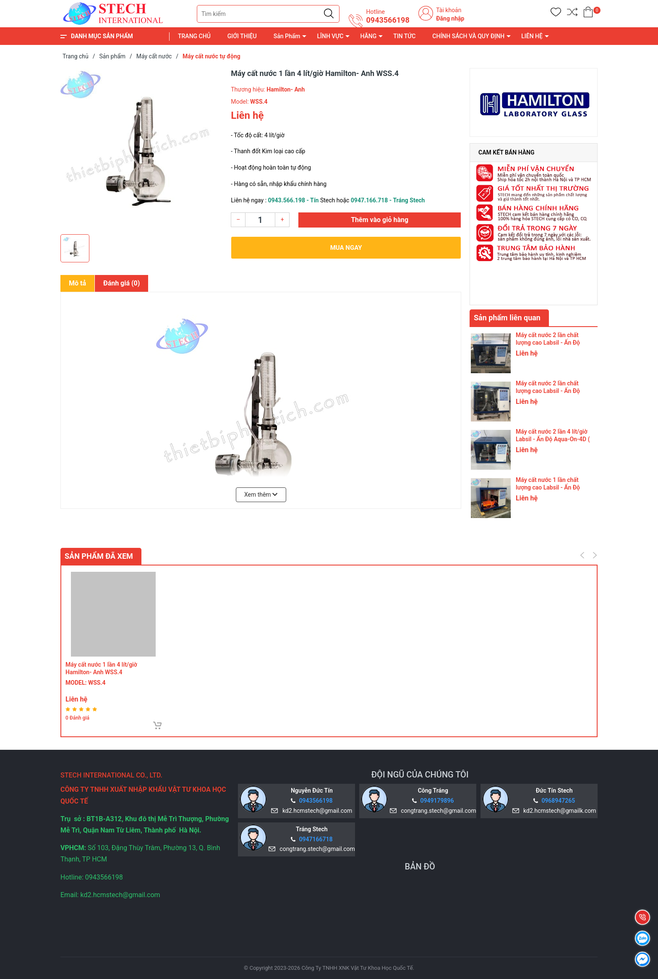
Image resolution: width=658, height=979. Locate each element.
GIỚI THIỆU (242, 36)
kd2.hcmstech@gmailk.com (558, 810)
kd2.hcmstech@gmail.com (315, 810)
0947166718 (316, 839)
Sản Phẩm (287, 36)
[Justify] (329, 13)
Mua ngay (346, 247)
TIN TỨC (404, 36)
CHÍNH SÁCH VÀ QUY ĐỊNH (468, 36)
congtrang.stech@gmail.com (437, 810)
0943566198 (387, 20)
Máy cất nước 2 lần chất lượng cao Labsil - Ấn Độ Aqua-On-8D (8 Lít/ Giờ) (548, 342)
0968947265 (558, 800)
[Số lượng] (260, 219)
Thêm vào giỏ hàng (379, 220)
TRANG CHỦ (194, 36)
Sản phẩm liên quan (507, 317)
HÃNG (368, 36)
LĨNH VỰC (330, 36)
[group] (141, 149)
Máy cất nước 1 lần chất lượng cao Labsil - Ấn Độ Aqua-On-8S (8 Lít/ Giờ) (548, 487)
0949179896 (437, 800)
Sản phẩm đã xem (99, 556)
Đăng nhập (450, 18)
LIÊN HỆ (532, 36)
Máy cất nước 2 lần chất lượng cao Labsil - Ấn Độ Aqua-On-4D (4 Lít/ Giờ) (548, 391)
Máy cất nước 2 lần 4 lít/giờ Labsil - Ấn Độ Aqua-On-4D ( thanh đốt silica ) (553, 439)
